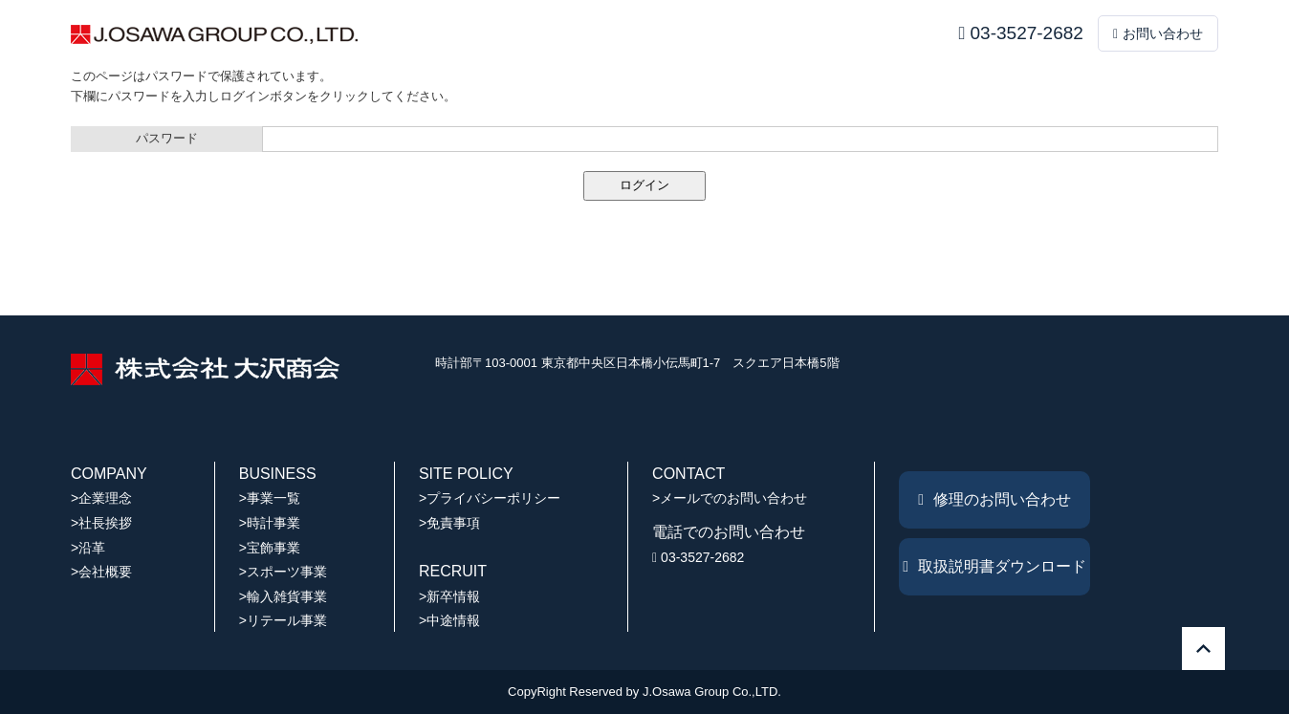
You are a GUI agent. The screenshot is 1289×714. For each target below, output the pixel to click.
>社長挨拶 (101, 522)
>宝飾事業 (269, 547)
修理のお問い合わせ (994, 499)
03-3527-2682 (1021, 33)
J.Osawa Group (686, 691)
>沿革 (88, 547)
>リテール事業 (283, 620)
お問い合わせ (1158, 33)
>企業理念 (101, 498)
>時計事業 (269, 522)
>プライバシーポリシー (489, 498)
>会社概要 (101, 571)
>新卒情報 (449, 596)
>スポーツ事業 (283, 571)
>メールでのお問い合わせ (729, 498)
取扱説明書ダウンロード (994, 566)
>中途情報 (449, 620)
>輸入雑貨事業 (283, 596)
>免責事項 (449, 522)
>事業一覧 (269, 498)
